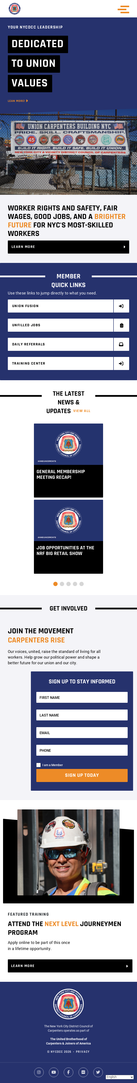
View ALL (82, 411)
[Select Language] (120, 1077)
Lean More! (18, 101)
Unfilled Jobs (68, 325)
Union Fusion (68, 306)
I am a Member (52, 765)
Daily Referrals (68, 344)
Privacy (83, 1052)
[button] (55, 584)
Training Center (68, 363)
